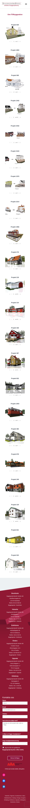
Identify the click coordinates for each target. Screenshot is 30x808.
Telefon (5, 714)
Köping (14, 797)
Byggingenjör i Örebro (15, 655)
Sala (23, 795)
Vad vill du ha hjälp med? (10, 720)
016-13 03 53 (17, 635)
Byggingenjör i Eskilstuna (15, 637)
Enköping (6, 800)
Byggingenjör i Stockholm (15, 605)
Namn (4, 700)
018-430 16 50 (17, 670)
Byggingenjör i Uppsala (15, 672)
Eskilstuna (12, 800)
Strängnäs (22, 800)
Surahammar (18, 795)
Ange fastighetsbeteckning (11, 740)
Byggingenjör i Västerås (15, 621)
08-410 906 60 (17, 603)
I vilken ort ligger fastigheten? (12, 734)
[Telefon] (15, 716)
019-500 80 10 (17, 652)
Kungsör (23, 797)
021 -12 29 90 (17, 619)
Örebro (18, 802)
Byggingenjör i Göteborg (15, 688)
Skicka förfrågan (15, 758)
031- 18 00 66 (17, 685)
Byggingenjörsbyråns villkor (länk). (13, 749)
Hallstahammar (8, 797)
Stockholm (12, 802)
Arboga (18, 797)
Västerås (7, 795)
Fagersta (12, 795)
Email (4, 707)
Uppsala (17, 800)
